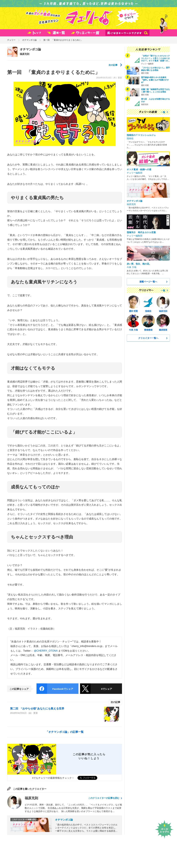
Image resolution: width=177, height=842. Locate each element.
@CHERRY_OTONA (46, 650)
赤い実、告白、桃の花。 (139, 264)
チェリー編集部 (147, 64)
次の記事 (113, 65)
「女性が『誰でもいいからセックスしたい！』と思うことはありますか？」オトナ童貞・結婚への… (155, 58)
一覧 (163, 112)
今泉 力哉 (131, 267)
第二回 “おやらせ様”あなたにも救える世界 (37, 708)
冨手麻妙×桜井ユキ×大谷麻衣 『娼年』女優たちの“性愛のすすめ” (155, 79)
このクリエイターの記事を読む (103, 798)
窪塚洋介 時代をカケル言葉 (141, 232)
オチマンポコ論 (29, 40)
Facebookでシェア (62, 689)
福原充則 (24, 54)
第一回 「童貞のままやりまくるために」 (63, 40)
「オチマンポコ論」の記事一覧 (65, 731)
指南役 (130, 138)
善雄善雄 (148, 330)
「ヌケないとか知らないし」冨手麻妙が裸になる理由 (155, 69)
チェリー (11, 40)
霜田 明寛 (145, 73)
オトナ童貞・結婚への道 (139, 169)
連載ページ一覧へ (148, 281)
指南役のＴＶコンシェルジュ (141, 135)
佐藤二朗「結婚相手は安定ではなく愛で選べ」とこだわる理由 (155, 90)
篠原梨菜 (163, 330)
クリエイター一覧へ (148, 338)
